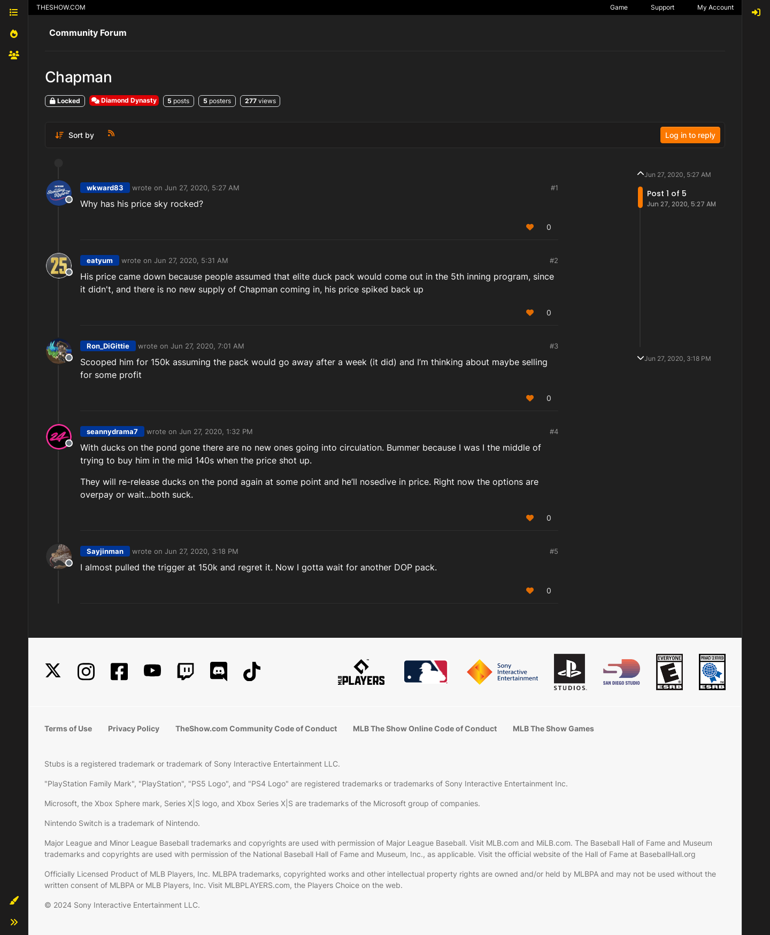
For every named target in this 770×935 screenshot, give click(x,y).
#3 (554, 346)
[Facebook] (119, 672)
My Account (715, 7)
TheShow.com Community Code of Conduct (256, 728)
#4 (554, 431)
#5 (554, 551)
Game (619, 7)
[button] (14, 900)
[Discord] (218, 672)
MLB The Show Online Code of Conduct (425, 728)
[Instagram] (86, 672)
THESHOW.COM (61, 7)
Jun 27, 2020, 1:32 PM (216, 431)
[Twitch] (185, 672)
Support (662, 7)
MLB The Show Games (553, 728)
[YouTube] (152, 672)
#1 (554, 187)
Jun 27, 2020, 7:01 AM (207, 346)
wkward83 (105, 187)
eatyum (100, 260)
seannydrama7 (112, 431)
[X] (52, 672)
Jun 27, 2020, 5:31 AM (191, 260)
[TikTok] (251, 672)
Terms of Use (68, 728)
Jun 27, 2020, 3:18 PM (201, 551)
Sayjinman (105, 551)
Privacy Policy (133, 728)
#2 (554, 260)
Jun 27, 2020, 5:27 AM (202, 187)
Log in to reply (690, 135)
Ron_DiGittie (108, 346)
